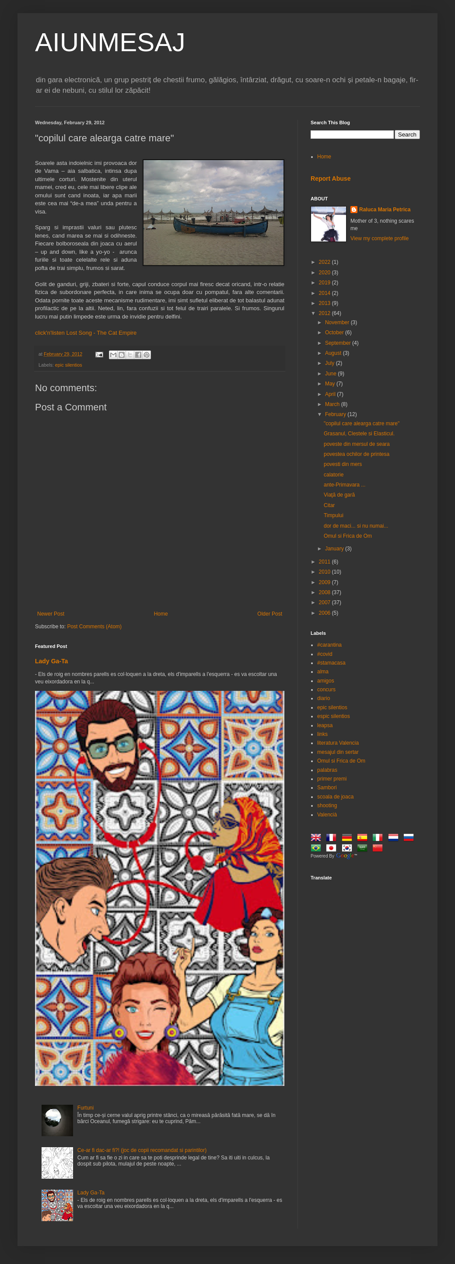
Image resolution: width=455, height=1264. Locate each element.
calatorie (333, 475)
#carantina (329, 645)
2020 (325, 273)
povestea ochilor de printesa (356, 454)
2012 (325, 313)
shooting (327, 805)
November (338, 322)
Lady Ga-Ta (51, 661)
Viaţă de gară (339, 495)
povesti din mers (343, 464)
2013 (325, 303)
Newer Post (50, 614)
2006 (325, 613)
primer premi (331, 779)
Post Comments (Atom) (94, 626)
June (331, 374)
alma (323, 672)
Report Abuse (330, 178)
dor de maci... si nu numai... (356, 526)
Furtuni (85, 1108)
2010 (325, 572)
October (335, 332)
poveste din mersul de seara (357, 444)
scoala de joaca (335, 797)
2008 (325, 592)
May (330, 384)
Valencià (327, 815)
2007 (325, 602)
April (331, 394)
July (330, 363)
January (335, 549)
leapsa (324, 725)
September (338, 343)
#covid (324, 654)
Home (161, 614)
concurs (326, 689)
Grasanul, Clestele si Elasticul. (359, 434)
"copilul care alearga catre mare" (361, 423)
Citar (329, 505)
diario (323, 698)
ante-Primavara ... (344, 485)
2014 (325, 293)
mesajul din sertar (338, 752)
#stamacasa (331, 663)
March (333, 404)
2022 (325, 262)
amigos (325, 681)
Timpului (333, 515)
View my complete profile (379, 238)
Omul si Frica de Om (348, 536)
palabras (327, 770)
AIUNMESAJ (110, 42)
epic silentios (68, 365)
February (336, 414)
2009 (325, 582)
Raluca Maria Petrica (384, 210)
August (334, 353)
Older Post (269, 614)
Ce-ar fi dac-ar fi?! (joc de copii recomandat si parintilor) (141, 1150)
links (322, 734)
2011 (325, 562)
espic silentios (333, 716)
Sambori (327, 787)
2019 (325, 283)
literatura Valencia (338, 743)
